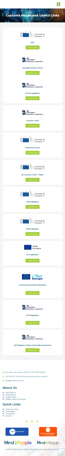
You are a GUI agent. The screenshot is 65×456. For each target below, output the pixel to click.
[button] (58, 4)
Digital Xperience (53, 449)
